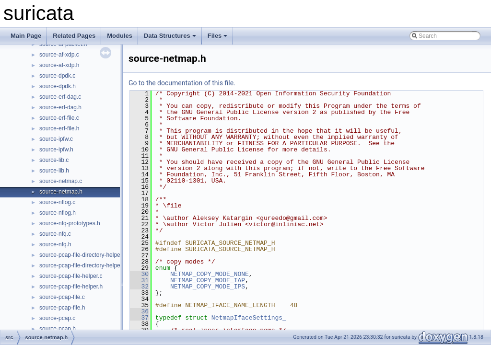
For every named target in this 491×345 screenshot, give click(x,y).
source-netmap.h (60, 191)
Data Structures (170, 35)
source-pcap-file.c (62, 297)
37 (139, 317)
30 (139, 274)
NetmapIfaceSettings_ (248, 317)
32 (139, 286)
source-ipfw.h (56, 149)
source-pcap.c (57, 318)
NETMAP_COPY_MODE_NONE (209, 274)
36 (139, 311)
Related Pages (74, 35)
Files (218, 35)
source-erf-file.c (59, 118)
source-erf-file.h (59, 128)
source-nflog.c (57, 202)
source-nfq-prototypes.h (69, 223)
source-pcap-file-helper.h (71, 286)
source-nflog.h (57, 212)
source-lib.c (54, 160)
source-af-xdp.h (59, 65)
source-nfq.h (55, 244)
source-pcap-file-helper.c (70, 276)
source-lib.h (54, 170)
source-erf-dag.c (60, 96)
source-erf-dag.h (60, 107)
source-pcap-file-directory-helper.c (82, 255)
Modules (119, 35)
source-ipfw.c (56, 139)
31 (139, 280)
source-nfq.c (55, 233)
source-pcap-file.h (62, 307)
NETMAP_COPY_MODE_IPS (207, 286)
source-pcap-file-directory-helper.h (83, 265)
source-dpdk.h (57, 86)
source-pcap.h (57, 328)
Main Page (26, 35)
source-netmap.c (60, 181)
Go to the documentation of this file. (182, 83)
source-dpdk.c (57, 75)
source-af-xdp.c (59, 54)
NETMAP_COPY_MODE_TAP (207, 280)
